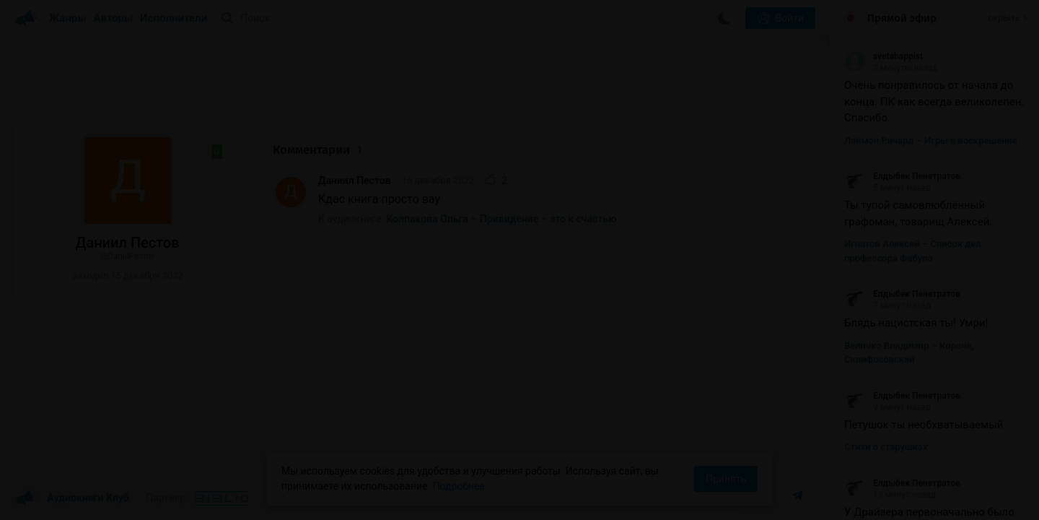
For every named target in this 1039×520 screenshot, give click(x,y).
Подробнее (459, 486)
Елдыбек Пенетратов (902, 176)
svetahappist (883, 56)
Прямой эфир (902, 18)
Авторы (113, 18)
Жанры (68, 18)
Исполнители (173, 18)
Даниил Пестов (354, 180)
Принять (726, 479)
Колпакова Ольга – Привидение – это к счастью (502, 219)
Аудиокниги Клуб (71, 498)
